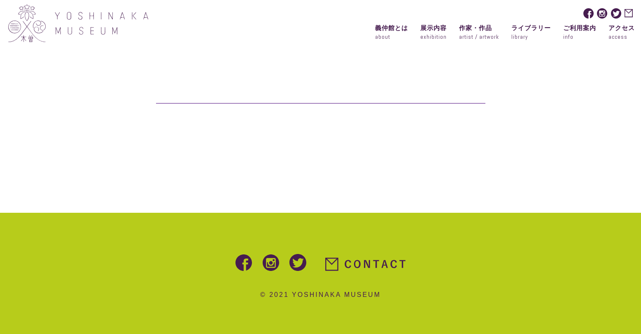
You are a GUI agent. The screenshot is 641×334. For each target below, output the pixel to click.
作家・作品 (479, 33)
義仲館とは (391, 33)
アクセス (621, 33)
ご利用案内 (579, 33)
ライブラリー (531, 33)
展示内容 (433, 33)
